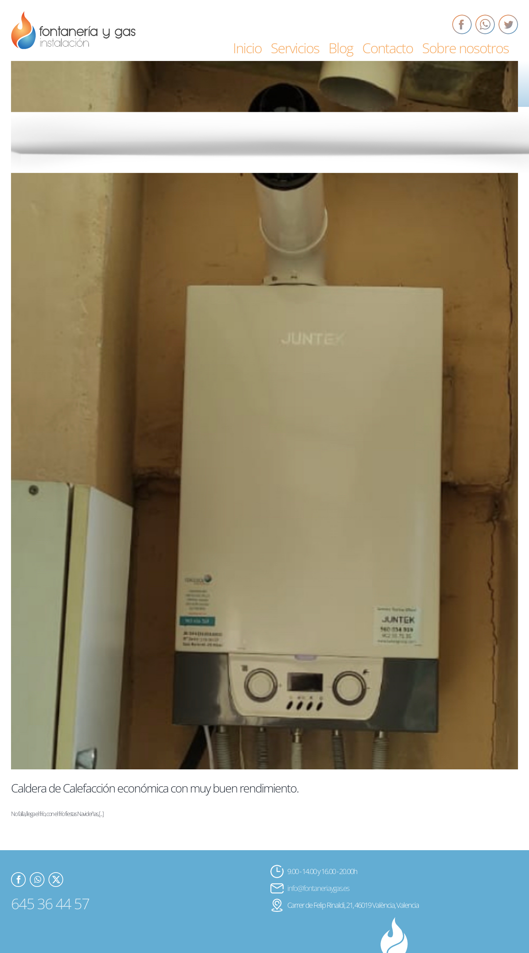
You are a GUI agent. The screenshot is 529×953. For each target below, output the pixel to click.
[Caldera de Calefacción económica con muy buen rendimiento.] (264, 415)
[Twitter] (508, 24)
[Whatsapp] (485, 24)
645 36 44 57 (50, 904)
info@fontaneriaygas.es (318, 888)
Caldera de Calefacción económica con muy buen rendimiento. (155, 788)
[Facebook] (462, 24)
